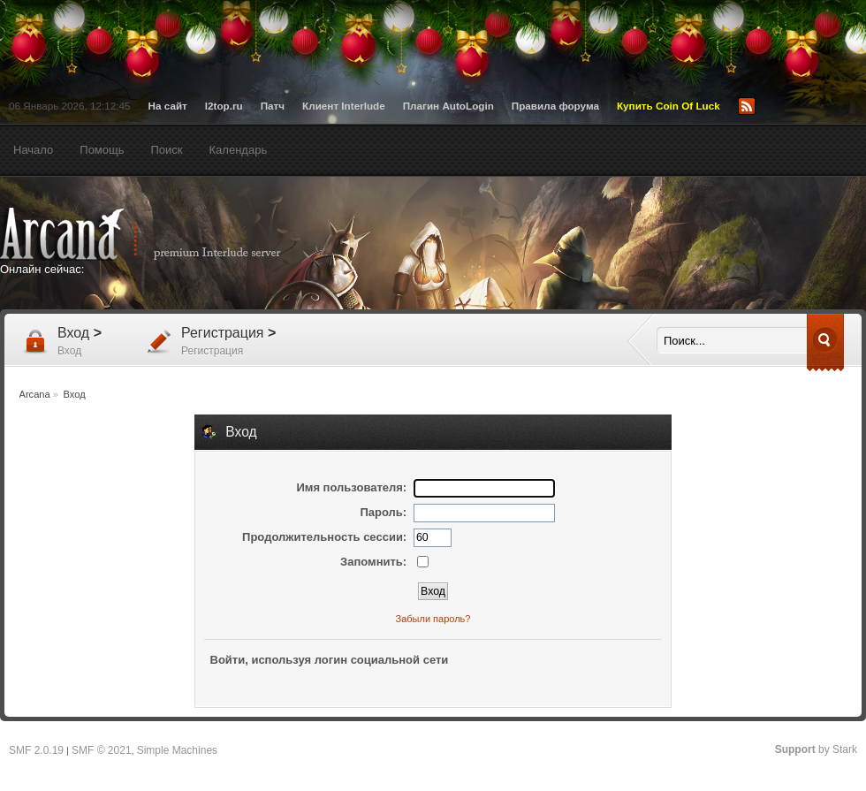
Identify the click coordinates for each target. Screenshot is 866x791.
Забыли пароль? (433, 618)
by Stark (816, 749)
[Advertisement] (165, 384)
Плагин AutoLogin (448, 105)
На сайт (167, 105)
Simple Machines (177, 750)
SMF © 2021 (102, 750)
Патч (273, 105)
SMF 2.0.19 (36, 750)
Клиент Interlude (343, 105)
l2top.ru (224, 105)
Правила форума (555, 105)
